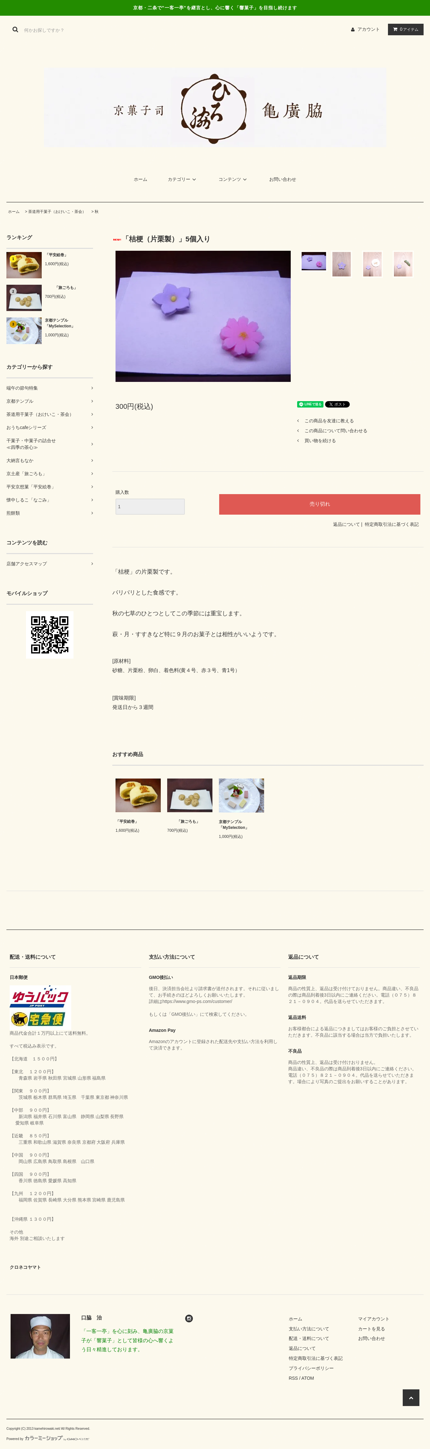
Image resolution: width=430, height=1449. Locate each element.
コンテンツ (234, 179)
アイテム (404, 29)
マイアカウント (374, 1318)
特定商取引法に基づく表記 (392, 524)
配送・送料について (309, 1338)
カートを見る (371, 1328)
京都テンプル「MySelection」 (60, 323)
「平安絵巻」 (56, 255)
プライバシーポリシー (311, 1368)
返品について (346, 524)
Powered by (47, 1439)
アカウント (368, 29)
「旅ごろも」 (61, 287)
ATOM (307, 1378)
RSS (293, 1378)
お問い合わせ (282, 179)
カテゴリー (183, 179)
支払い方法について (309, 1328)
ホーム (140, 179)
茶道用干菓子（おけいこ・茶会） (57, 211)
